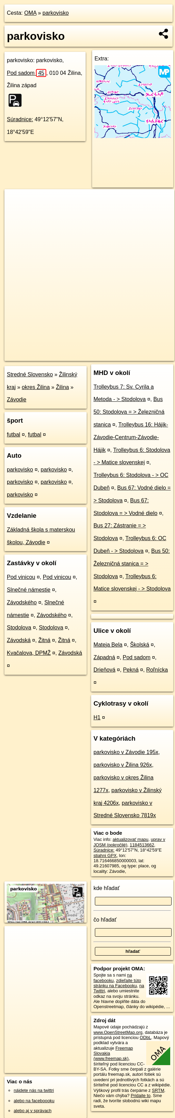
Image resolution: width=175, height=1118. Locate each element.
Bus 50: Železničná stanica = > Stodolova (131, 563)
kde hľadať (106, 888)
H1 (96, 717)
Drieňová (104, 670)
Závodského (22, 602)
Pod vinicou (21, 577)
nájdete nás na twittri (34, 1090)
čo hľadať (105, 920)
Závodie (16, 399)
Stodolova (19, 627)
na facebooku (112, 977)
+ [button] (16, 201)
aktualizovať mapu (130, 839)
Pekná (130, 670)
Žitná (44, 640)
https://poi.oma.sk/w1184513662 (143, 355)
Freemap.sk (91, 355)
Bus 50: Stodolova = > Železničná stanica (128, 411)
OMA (30, 13)
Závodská (18, 640)
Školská (139, 645)
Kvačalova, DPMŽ (29, 653)
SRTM (158, 1090)
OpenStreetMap (55, 355)
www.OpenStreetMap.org (117, 1032)
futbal (13, 434)
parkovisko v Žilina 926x (122, 765)
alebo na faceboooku (34, 1100)
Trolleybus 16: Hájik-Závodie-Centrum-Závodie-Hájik (130, 437)
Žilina (62, 387)
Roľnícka (157, 670)
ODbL (145, 1037)
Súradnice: (20, 119)
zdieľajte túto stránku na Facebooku (117, 983)
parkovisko (55, 13)
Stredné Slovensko (30, 374)
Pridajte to (141, 1095)
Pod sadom (26, 73)
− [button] (16, 211)
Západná (104, 657)
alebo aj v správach (32, 1110)
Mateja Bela (108, 645)
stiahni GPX (105, 855)
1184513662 (142, 844)
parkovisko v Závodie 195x (125, 752)
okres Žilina (36, 387)
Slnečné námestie (28, 590)
